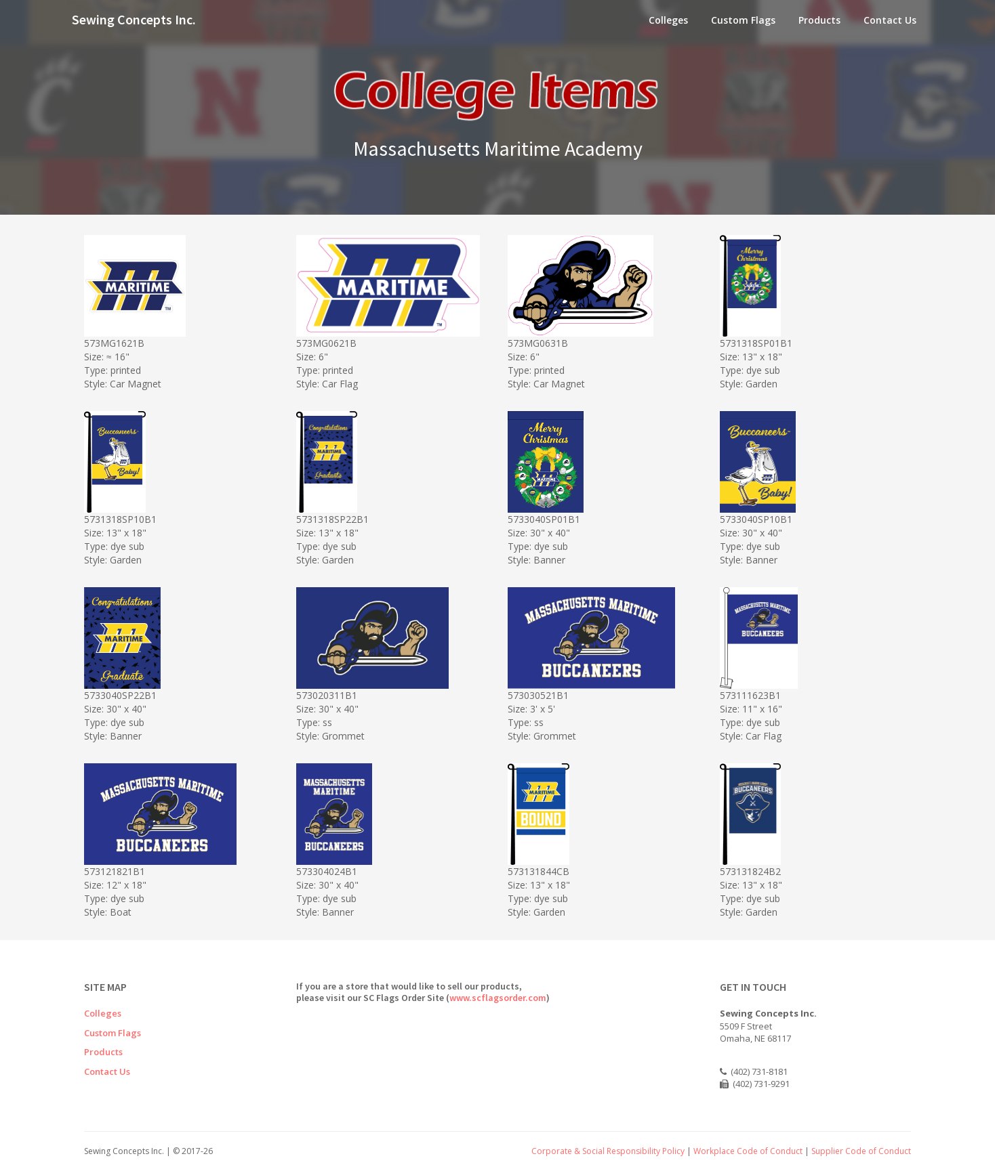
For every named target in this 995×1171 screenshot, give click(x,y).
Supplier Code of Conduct (861, 1151)
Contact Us (890, 20)
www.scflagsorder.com (497, 998)
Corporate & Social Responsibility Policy (608, 1151)
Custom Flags (743, 20)
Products (819, 20)
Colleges (668, 20)
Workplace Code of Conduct (748, 1151)
